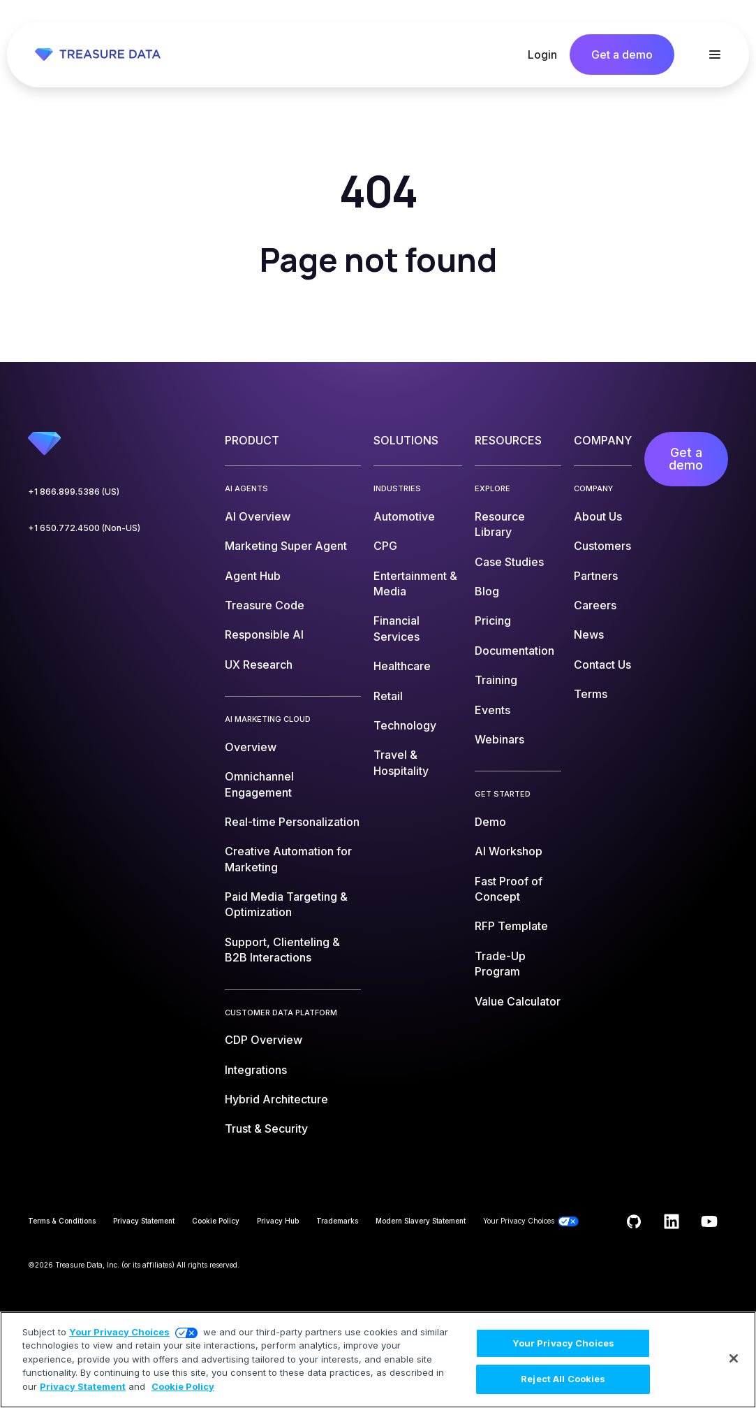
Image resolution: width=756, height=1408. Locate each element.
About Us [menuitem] (598, 516)
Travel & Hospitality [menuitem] (401, 762)
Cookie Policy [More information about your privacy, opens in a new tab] (182, 1386)
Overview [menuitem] (250, 747)
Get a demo (622, 54)
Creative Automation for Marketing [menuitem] (288, 858)
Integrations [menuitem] (256, 1070)
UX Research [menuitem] (258, 665)
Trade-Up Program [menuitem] (500, 963)
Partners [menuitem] (596, 576)
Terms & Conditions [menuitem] (62, 1221)
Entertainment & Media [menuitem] (415, 583)
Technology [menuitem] (404, 725)
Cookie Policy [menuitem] (215, 1221)
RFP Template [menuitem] (511, 926)
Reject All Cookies (563, 1378)
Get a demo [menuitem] (686, 458)
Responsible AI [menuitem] (264, 634)
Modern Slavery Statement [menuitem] (421, 1221)
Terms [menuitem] (590, 694)
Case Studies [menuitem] (509, 562)
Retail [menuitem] (388, 696)
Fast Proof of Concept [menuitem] (508, 888)
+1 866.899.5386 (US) (73, 491)
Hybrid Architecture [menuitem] (276, 1099)
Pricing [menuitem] (493, 620)
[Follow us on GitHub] (634, 1221)
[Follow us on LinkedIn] (671, 1221)
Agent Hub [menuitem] (253, 576)
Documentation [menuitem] (514, 651)
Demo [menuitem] (490, 822)
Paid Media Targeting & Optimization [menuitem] (286, 904)
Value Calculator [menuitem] (518, 1001)
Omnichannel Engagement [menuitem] (259, 784)
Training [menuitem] (496, 680)
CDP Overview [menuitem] (263, 1040)
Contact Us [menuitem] (602, 665)
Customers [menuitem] (602, 546)
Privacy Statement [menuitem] (144, 1221)
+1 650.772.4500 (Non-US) (84, 528)
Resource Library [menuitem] (500, 524)
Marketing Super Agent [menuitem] (286, 546)
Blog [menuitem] (487, 591)
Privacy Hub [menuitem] (278, 1221)
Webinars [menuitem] (499, 739)
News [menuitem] (589, 634)
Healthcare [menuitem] (402, 666)
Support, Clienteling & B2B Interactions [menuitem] (282, 949)
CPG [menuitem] (385, 546)
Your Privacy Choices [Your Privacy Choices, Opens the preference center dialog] (563, 1343)
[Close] (733, 1358)
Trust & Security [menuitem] (266, 1128)
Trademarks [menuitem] (337, 1221)
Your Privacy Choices (119, 1331)
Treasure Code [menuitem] (264, 605)
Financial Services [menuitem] (396, 628)
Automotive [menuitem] (404, 516)
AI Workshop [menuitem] (508, 851)
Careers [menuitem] (595, 605)
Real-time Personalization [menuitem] (292, 822)
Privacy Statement (83, 1386)
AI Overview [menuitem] (257, 516)
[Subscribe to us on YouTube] (709, 1221)
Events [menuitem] (492, 710)
